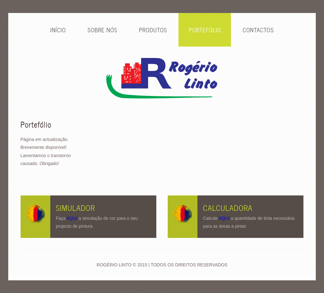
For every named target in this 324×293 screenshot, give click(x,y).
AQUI (71, 218)
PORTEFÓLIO (205, 30)
